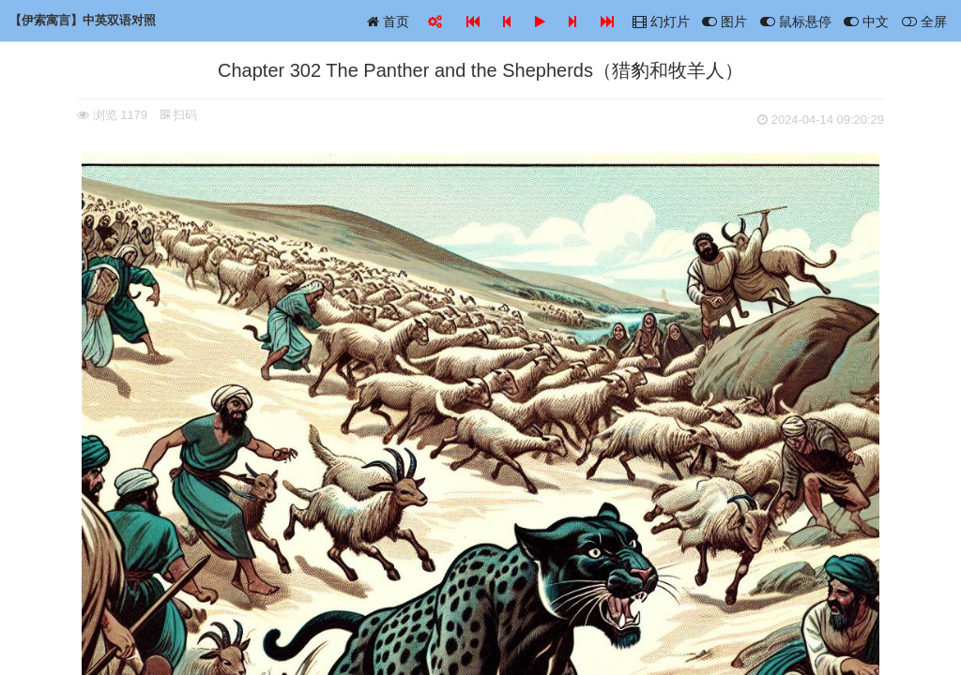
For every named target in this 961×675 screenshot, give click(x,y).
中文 (866, 21)
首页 (388, 21)
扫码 (179, 115)
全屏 (924, 21)
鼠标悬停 (795, 21)
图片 (724, 21)
